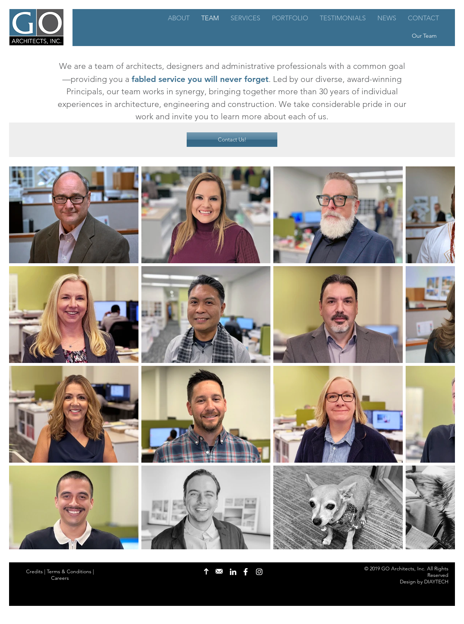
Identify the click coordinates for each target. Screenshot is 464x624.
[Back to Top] (206, 571)
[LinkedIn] (233, 571)
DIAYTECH (436, 581)
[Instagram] (259, 571)
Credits (34, 571)
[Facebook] (246, 571)
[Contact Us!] (232, 139)
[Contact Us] (219, 571)
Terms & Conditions (69, 571)
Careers (60, 578)
